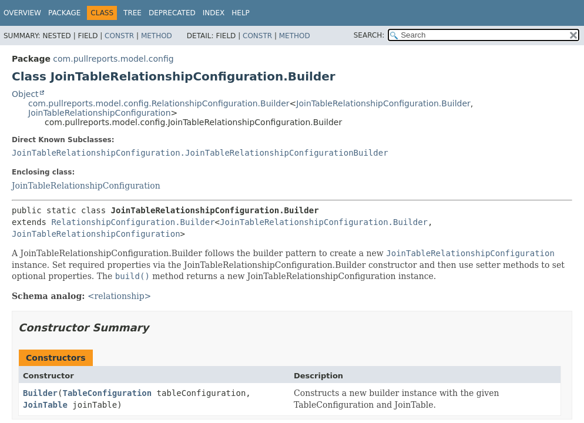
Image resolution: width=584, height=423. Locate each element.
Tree (132, 13)
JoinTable (45, 404)
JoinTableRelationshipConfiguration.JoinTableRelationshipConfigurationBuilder (200, 152)
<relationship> (119, 296)
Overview (22, 13)
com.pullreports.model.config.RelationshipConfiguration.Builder (159, 103)
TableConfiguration (107, 393)
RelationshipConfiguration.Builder (132, 222)
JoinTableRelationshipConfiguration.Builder (383, 103)
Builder (40, 393)
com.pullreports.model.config (113, 58)
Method (156, 36)
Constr (119, 36)
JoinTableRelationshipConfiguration (99, 113)
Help (240, 13)
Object (25, 94)
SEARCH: (369, 35)
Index (214, 13)
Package (64, 13)
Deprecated (172, 13)
